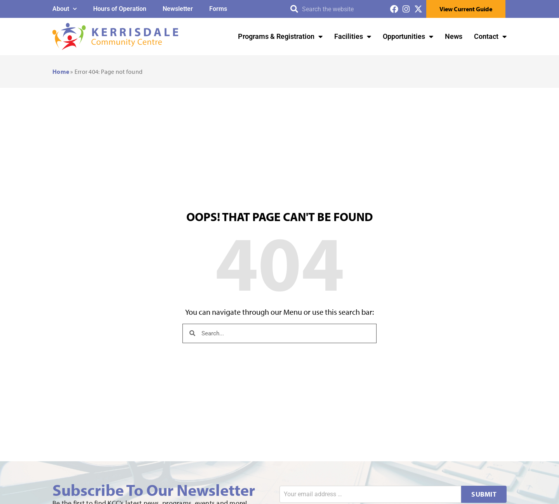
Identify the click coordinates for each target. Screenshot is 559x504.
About (64, 9)
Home (60, 71)
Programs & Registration (280, 36)
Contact (490, 36)
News (453, 36)
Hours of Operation (119, 8)
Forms (218, 8)
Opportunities (408, 36)
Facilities (352, 36)
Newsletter (178, 8)
